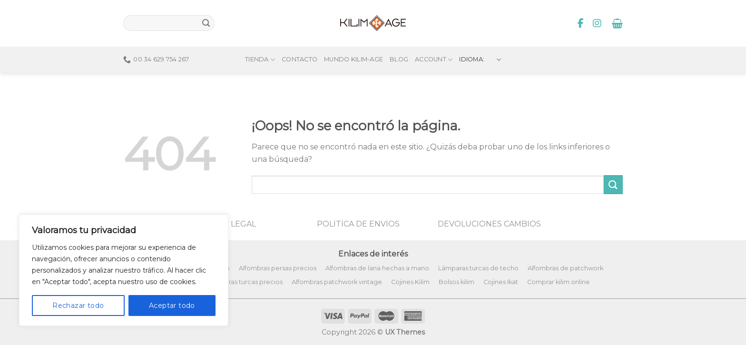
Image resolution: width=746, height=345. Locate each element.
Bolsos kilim (456, 282)
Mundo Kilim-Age (353, 41)
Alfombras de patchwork (565, 268)
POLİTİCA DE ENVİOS (358, 223)
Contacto (299, 41)
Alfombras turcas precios (244, 282)
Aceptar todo (172, 305)
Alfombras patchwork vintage (337, 282)
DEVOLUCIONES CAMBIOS (489, 223)
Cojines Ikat (500, 282)
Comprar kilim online (558, 282)
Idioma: (480, 41)
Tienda (260, 41)
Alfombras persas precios (277, 268)
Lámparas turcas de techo (478, 268)
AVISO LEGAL (230, 223)
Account (433, 41)
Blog (399, 41)
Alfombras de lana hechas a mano (377, 268)
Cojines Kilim (410, 282)
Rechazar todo (78, 305)
